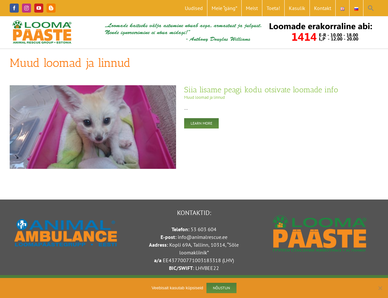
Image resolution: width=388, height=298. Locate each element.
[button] (370, 8)
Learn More (201, 123)
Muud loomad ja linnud (204, 97)
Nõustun (221, 287)
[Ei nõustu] (380, 288)
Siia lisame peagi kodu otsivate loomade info (261, 89)
